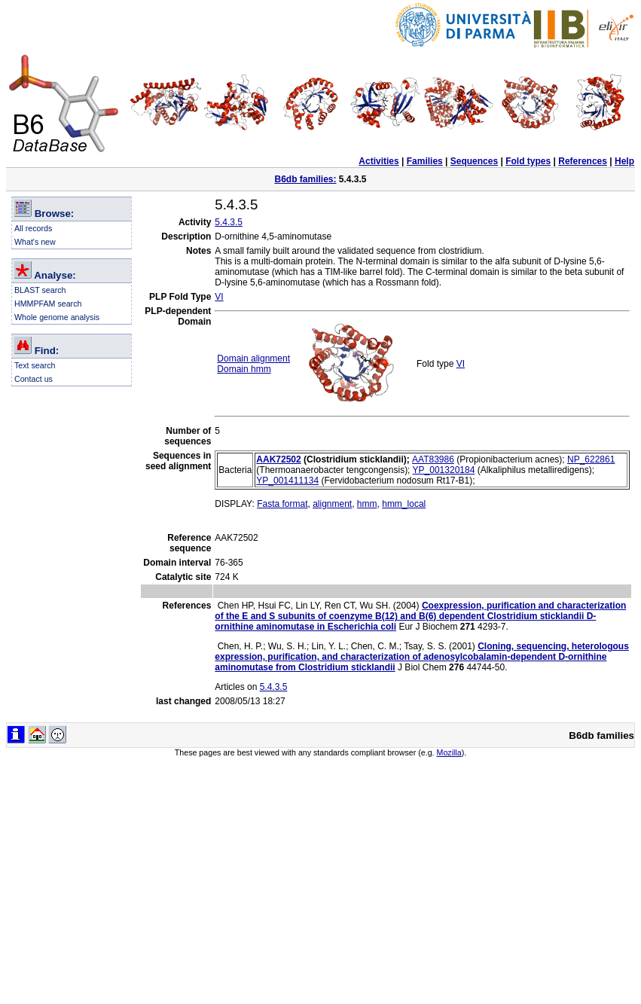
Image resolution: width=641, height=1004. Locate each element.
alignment (332, 504)
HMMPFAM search (47, 303)
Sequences (474, 161)
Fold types (528, 161)
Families (425, 161)
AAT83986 (433, 459)
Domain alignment (253, 358)
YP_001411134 (287, 480)
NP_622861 (591, 459)
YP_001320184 (444, 470)
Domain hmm (243, 369)
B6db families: (305, 179)
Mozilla (449, 752)
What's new (35, 241)
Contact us (33, 378)
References (582, 161)
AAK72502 (278, 459)
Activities (378, 161)
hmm (367, 504)
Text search (35, 365)
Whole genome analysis (56, 317)
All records (33, 228)
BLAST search (40, 289)
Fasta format (282, 504)
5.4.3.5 (229, 222)
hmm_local (404, 504)
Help (624, 161)
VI (219, 296)
